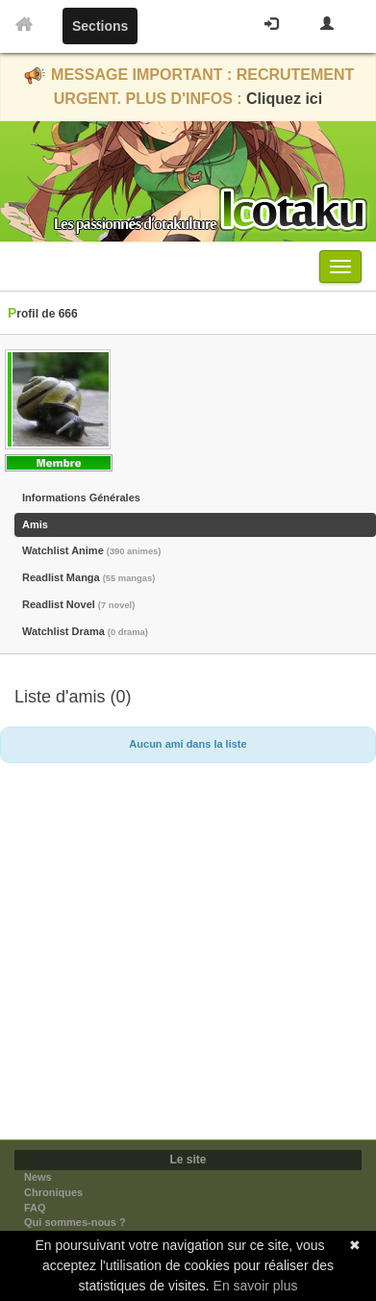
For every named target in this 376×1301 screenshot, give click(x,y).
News (38, 1177)
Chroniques (53, 1192)
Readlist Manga (88, 577)
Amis (35, 524)
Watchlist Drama (85, 631)
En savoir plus (255, 1285)
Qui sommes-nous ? (75, 1222)
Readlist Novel (78, 604)
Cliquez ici (284, 98)
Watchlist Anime (91, 550)
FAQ (35, 1207)
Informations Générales (81, 497)
